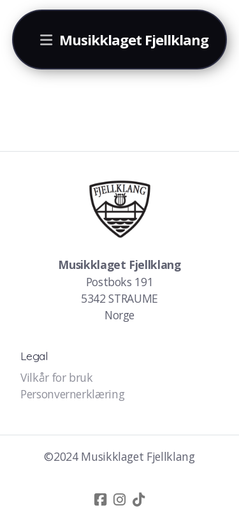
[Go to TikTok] (138, 499)
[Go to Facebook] (100, 499)
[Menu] (46, 39)
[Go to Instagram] (119, 499)
